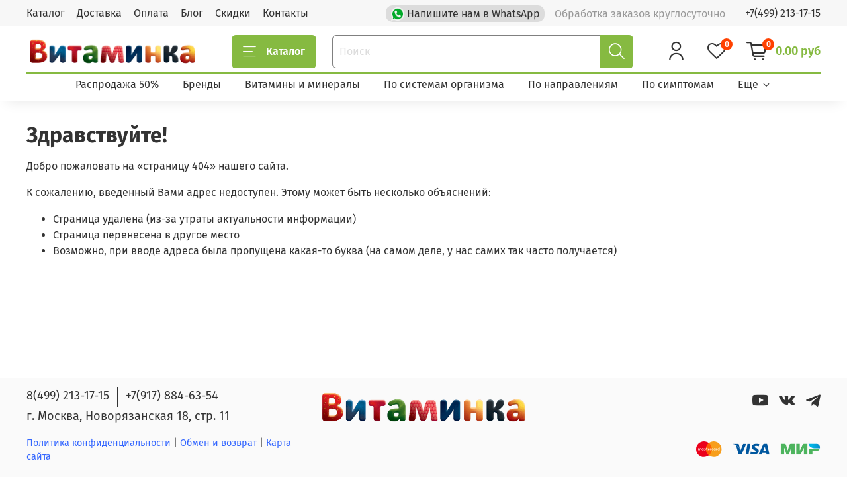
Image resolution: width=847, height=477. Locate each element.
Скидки (233, 13)
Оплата (151, 13)
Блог (192, 13)
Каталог (45, 13)
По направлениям (573, 84)
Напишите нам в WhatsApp (467, 12)
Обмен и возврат (219, 443)
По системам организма (444, 84)
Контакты (285, 13)
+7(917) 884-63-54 (172, 395)
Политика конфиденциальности (98, 443)
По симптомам (678, 84)
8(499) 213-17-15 (67, 395)
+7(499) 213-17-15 (783, 13)
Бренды (202, 84)
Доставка (99, 13)
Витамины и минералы (302, 84)
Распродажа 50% (117, 84)
